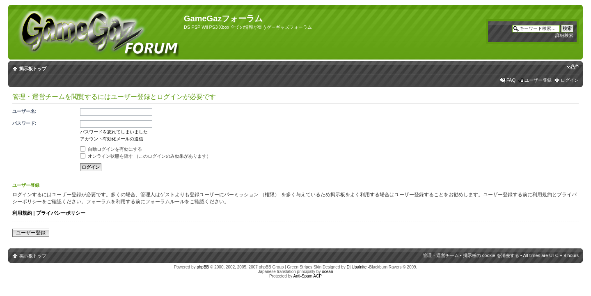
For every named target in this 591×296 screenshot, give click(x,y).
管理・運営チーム (441, 255)
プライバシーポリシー (60, 213)
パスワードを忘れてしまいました (114, 131)
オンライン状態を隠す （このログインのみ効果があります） (145, 156)
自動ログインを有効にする (111, 149)
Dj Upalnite (356, 267)
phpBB (203, 267)
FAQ (510, 80)
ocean (327, 271)
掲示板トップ (32, 68)
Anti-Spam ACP (307, 276)
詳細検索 (564, 35)
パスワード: (24, 123)
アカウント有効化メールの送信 (111, 138)
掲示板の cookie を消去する (491, 255)
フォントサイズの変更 (573, 67)
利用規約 (22, 213)
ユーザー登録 (538, 80)
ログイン (570, 80)
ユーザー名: (24, 111)
